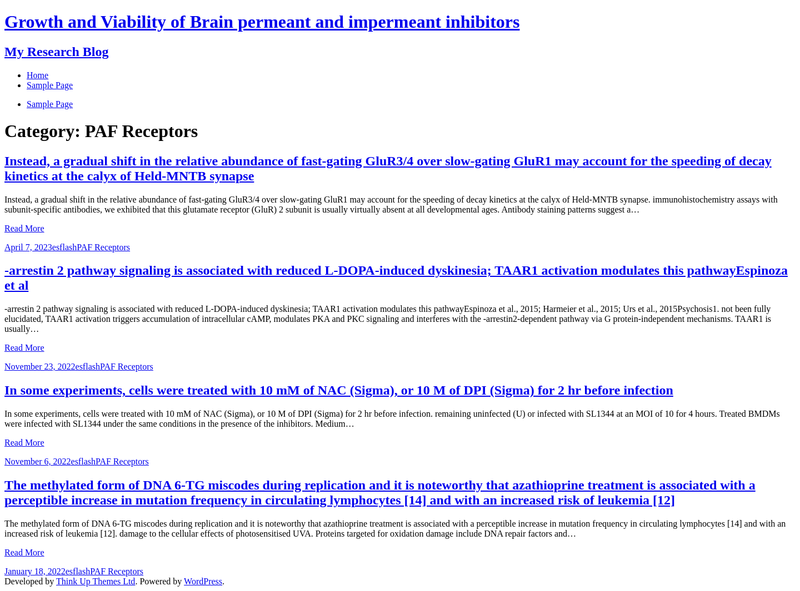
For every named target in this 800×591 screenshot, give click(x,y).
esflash (64, 247)
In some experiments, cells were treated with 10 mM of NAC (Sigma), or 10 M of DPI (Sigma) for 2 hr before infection (338, 390)
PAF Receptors (103, 247)
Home (37, 75)
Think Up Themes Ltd (95, 581)
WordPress (203, 581)
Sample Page (50, 104)
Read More (24, 228)
